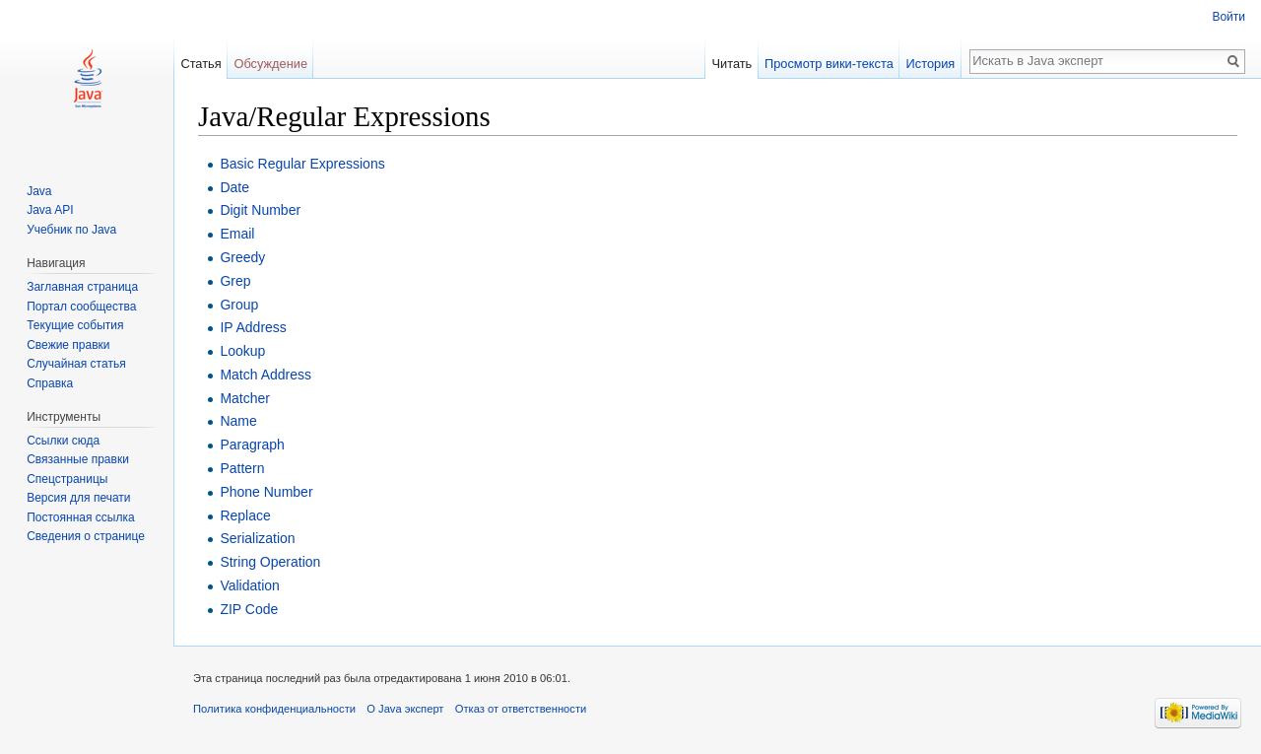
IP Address (253, 327)
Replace (245, 515)
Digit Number (260, 210)
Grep (235, 281)
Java (39, 191)
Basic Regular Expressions (302, 163)
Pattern (242, 468)
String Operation (270, 562)
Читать (731, 63)
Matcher (245, 398)
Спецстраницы (67, 479)
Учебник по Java (71, 230)
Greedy (242, 257)
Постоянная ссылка (80, 517)
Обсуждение (270, 63)
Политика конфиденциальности (274, 709)
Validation (249, 585)
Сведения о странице (86, 536)
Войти (1228, 17)
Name (238, 421)
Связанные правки (78, 459)
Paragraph (252, 444)
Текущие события (75, 325)
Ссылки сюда (63, 440)
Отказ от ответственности (521, 709)
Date (234, 187)
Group (239, 304)
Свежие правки (68, 345)
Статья (200, 63)
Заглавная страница (82, 287)
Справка (50, 383)
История (931, 63)
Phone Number (266, 492)
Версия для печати (78, 498)
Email (237, 233)
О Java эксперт (404, 709)
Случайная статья (76, 364)
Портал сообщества (81, 306)
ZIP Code (249, 609)
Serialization (257, 538)
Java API (50, 210)
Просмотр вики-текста (829, 63)
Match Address (265, 374)
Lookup (242, 351)
